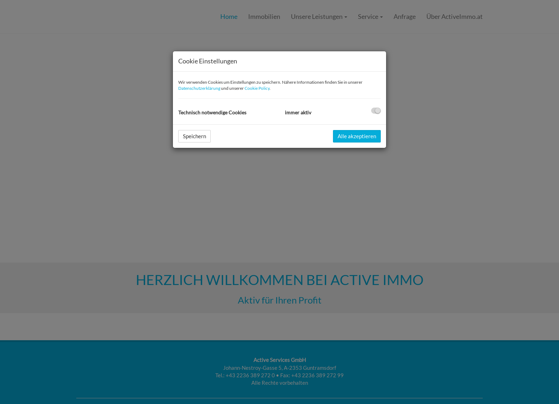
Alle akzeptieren (357, 136)
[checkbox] (376, 111)
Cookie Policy (257, 88)
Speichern (194, 136)
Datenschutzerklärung (199, 88)
